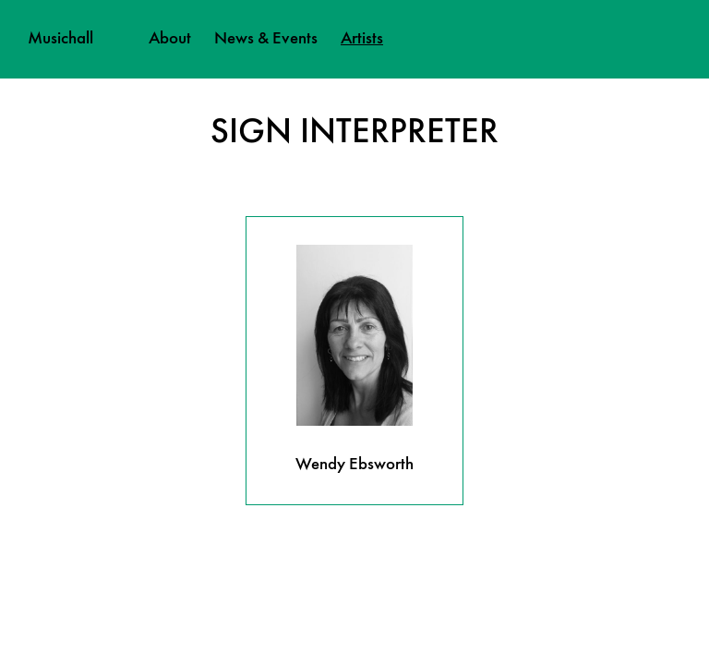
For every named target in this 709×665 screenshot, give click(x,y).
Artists (362, 39)
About (170, 39)
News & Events (266, 39)
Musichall (60, 39)
